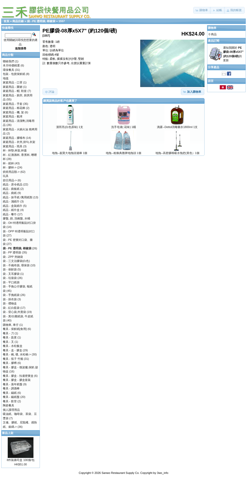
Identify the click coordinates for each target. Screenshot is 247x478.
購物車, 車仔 (11, 324)
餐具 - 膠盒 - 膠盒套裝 (17, 379)
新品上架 (7, 432)
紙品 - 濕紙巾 (11, 201)
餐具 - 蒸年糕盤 (12, 384)
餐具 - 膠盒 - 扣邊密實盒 (18, 375)
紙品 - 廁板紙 (11, 188)
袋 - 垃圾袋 (10, 277)
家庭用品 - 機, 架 (13, 112)
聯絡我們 (8, 61)
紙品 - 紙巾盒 (11, 209)
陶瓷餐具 (8, 405)
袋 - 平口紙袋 (11, 282)
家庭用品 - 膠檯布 (14, 137)
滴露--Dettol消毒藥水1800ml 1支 (177, 127)
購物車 (212, 27)
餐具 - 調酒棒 (11, 388)
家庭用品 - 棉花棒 (14, 107)
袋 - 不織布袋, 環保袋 (16, 265)
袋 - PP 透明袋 (12, 252)
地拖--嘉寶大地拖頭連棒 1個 (69, 153)
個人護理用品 (11, 409)
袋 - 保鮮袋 (10, 269)
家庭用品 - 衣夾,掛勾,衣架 (19, 141)
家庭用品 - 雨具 (12, 146)
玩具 (5, 175)
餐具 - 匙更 (10, 337)
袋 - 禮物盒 (10, 303)
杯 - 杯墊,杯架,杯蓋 (15, 150)
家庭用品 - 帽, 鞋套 (15, 90)
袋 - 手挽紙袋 (11, 294)
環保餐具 (8, 69)
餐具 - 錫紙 (10, 392)
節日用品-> (10, 180)
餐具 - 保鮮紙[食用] (15, 328)
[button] (202, 10)
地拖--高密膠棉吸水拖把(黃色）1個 (177, 153)
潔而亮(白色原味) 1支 (69, 127)
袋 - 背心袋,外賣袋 (14, 311)
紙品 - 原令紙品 (12, 184)
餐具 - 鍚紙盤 (11, 396)
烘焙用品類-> (11, 171)
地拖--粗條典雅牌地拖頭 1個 (123, 153)
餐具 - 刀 (8, 333)
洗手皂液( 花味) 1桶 (123, 127)
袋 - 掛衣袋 (10, 299)
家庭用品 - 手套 (12, 103)
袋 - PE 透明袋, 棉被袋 (41, 21)
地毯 (5, 78)
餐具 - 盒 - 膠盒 (12, 350)
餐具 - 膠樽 (10, 362)
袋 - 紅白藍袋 (11, 307)
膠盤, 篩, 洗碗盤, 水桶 (16, 218)
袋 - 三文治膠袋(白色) (16, 260)
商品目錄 (18, 21)
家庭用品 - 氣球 (12, 116)
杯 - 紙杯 (8, 163)
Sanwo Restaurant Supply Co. (120, 472)
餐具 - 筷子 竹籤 (13, 358)
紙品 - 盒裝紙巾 (12, 205)
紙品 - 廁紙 (10, 192)
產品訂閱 (213, 40)
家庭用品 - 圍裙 (12, 86)
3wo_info (162, 472)
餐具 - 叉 (8, 341)
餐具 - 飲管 (10, 401)
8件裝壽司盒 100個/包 (20, 460)
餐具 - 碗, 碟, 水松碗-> (17, 354)
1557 (61, 21)
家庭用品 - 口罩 (12, 82)
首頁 (6, 21)
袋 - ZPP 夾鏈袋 (13, 256)
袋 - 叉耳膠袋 (11, 273)
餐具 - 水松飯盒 (12, 345)
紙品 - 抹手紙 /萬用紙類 (17, 197)
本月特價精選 (11, 65)
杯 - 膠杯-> (9, 167)
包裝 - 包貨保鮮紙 (14, 73)
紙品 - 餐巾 (10, 214)
